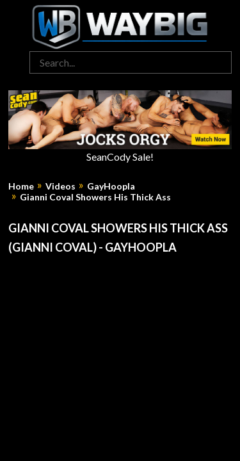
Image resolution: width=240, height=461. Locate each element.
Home (21, 186)
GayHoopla (111, 186)
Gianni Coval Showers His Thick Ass (95, 197)
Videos (60, 186)
